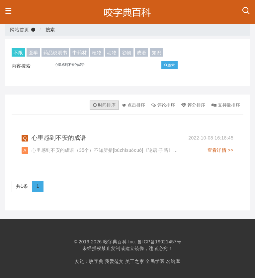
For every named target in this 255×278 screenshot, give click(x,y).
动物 (112, 52)
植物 (97, 52)
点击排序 (133, 105)
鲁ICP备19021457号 (159, 241)
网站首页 (19, 29)
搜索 (169, 65)
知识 (156, 52)
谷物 (126, 52)
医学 (33, 52)
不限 (18, 52)
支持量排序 (226, 105)
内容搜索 (21, 66)
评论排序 (163, 105)
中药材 (79, 52)
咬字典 (96, 261)
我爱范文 (114, 261)
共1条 (22, 186)
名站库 (173, 261)
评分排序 (193, 105)
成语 (141, 52)
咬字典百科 (115, 241)
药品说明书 (55, 52)
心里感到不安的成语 (132, 138)
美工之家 (134, 261)
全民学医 (154, 261)
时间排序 (104, 105)
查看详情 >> (220, 150)
